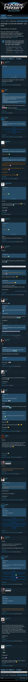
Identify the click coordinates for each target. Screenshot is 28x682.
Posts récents (4, 17)
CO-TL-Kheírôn (8, 461)
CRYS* (9, 178)
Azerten (6, 117)
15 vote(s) (16, 52)
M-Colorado (7, 141)
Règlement (17, 679)
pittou (6, 89)
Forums (3, 15)
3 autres (13, 178)
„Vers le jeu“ (15, 37)
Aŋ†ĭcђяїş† (7, 61)
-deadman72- (6, 178)
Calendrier (9, 15)
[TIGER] (6, 435)
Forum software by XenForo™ (14, 680)
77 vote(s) (16, 48)
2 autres (15, 335)
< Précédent (3, 58)
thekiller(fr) (7, 218)
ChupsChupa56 (8, 183)
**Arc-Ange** (8, 457)
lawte (6, 370)
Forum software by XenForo (5, 680)
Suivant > (19, 58)
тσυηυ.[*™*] (7, 618)
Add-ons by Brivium (23, 680)
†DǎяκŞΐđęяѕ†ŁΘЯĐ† (13, 294)
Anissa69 (3, 335)
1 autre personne (16, 532)
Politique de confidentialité (23, 679)
